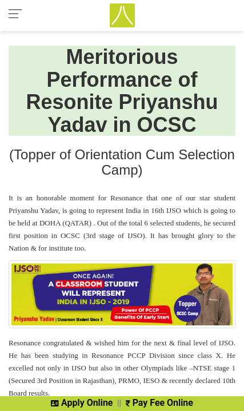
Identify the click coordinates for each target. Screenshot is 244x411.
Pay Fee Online (159, 402)
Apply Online (82, 402)
